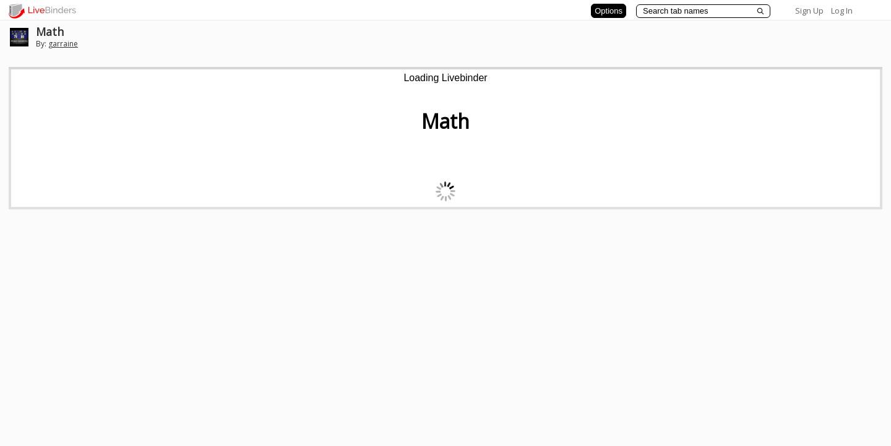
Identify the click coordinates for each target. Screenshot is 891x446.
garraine (63, 43)
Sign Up (809, 10)
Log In (842, 10)
